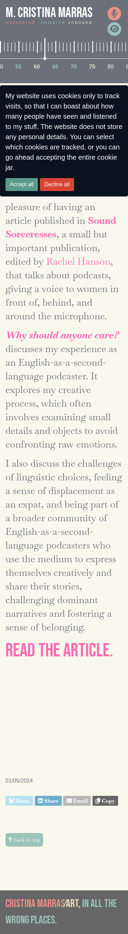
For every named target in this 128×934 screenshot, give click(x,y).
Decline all (57, 184)
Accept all (21, 184)
